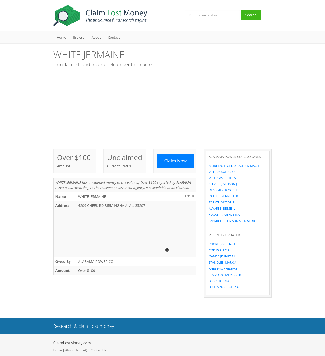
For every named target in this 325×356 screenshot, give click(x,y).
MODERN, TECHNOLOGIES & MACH (234, 166)
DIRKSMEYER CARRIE (223, 190)
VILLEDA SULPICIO (222, 172)
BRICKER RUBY (219, 281)
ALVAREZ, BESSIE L (222, 208)
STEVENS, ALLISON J (223, 184)
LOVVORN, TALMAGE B (225, 274)
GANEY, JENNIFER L (222, 256)
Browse (79, 37)
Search (250, 14)
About (96, 37)
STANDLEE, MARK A (222, 262)
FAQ (84, 350)
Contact (114, 37)
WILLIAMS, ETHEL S (222, 178)
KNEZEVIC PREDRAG (223, 268)
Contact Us (98, 350)
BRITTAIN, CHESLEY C (224, 287)
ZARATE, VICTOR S (221, 202)
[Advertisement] (162, 110)
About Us (71, 350)
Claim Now (175, 161)
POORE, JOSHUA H (222, 244)
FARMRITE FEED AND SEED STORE (232, 220)
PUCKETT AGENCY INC (224, 214)
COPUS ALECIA (219, 250)
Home (61, 37)
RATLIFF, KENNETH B (223, 196)
